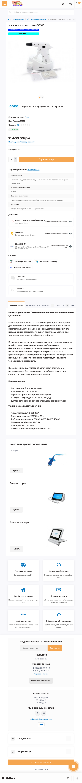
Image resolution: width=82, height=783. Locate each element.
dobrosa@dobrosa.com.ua (41, 719)
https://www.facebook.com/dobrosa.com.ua (37, 713)
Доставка (21, 276)
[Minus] (15, 161)
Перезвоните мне (41, 674)
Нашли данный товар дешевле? (21, 142)
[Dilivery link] (70, 222)
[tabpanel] (41, 61)
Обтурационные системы (36, 19)
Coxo (27, 117)
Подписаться (55, 648)
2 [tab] (42, 97)
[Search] (10, 12)
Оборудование (18, 19)
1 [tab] (39, 97)
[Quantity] (11, 159)
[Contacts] (70, 4)
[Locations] (63, 4)
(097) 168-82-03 (42, 670)
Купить (16, 470)
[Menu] (4, 3)
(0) (18, 125)
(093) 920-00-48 (42, 668)
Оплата (20, 288)
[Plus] (15, 158)
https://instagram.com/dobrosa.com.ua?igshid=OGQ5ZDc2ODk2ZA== (44, 713)
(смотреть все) (34, 170)
